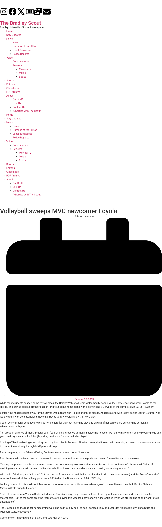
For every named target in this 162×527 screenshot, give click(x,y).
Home (9, 31)
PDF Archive (13, 91)
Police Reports (21, 53)
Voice (9, 57)
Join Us (17, 103)
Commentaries (21, 61)
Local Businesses (22, 50)
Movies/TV (25, 69)
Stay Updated (13, 34)
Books (22, 76)
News (9, 38)
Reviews (17, 65)
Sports (10, 80)
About (9, 95)
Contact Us (19, 107)
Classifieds (12, 88)
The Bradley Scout (20, 23)
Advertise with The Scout (27, 110)
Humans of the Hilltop (25, 46)
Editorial (11, 84)
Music (22, 72)
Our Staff (18, 99)
